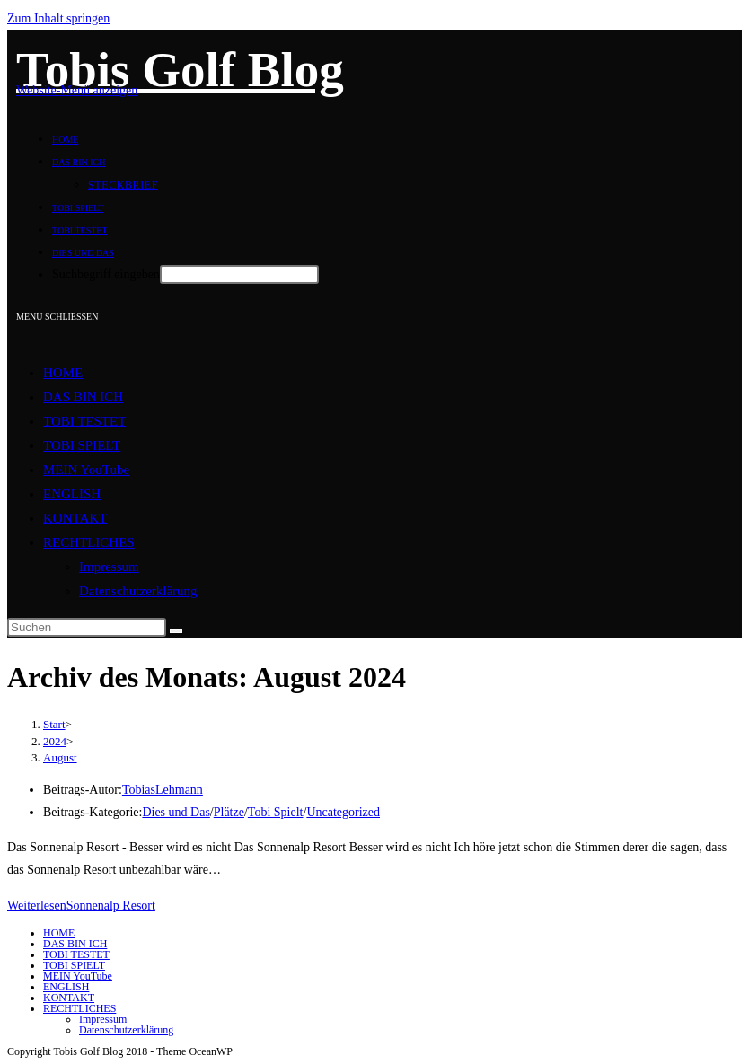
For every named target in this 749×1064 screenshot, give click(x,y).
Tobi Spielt (276, 812)
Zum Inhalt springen (58, 18)
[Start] (54, 724)
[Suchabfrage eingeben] (86, 627)
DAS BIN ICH (83, 397)
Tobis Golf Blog (180, 69)
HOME (63, 372)
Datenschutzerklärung (138, 591)
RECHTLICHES (89, 542)
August (60, 757)
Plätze (229, 812)
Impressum (109, 566)
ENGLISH (72, 494)
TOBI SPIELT (81, 445)
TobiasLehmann (162, 789)
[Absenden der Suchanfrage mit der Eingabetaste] (239, 274)
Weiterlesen (81, 905)
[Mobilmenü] (57, 316)
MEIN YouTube (86, 469)
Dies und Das (175, 812)
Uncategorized (343, 812)
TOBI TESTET (84, 421)
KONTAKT (75, 518)
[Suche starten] (176, 631)
